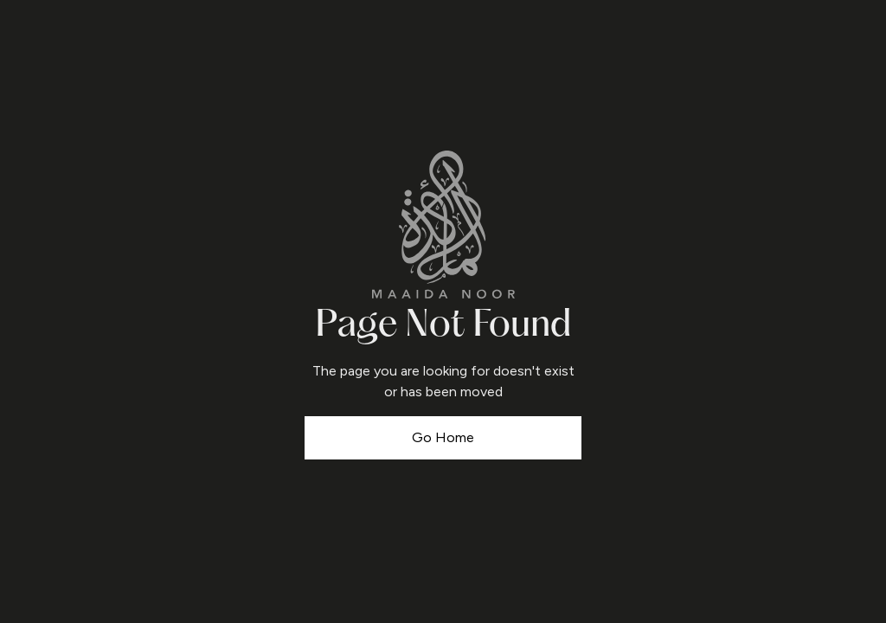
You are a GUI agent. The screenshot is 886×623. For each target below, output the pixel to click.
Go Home (443, 437)
